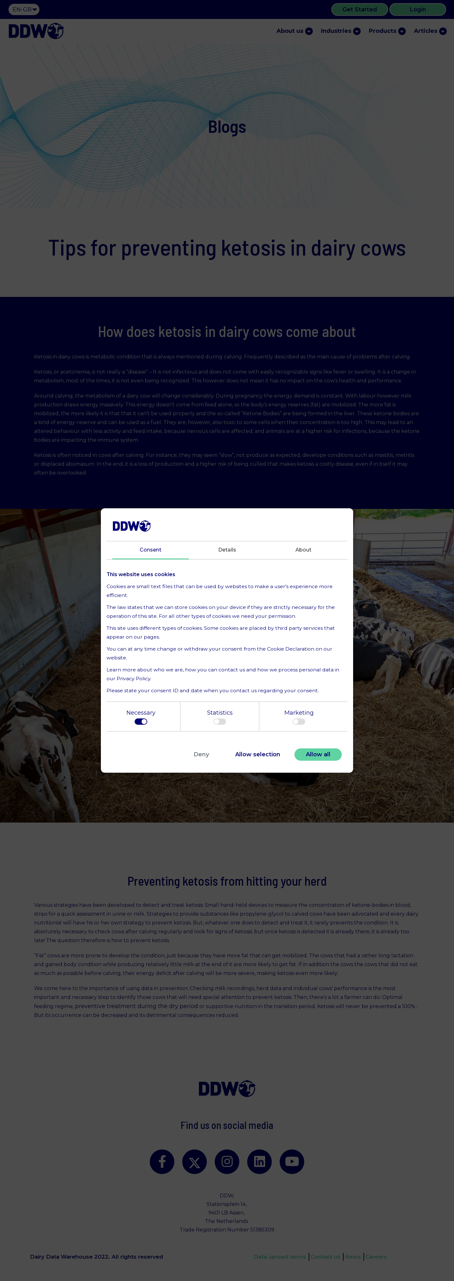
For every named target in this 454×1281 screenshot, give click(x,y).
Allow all (318, 754)
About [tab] (303, 550)
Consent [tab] (150, 550)
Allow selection (257, 754)
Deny (201, 754)
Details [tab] (227, 550)
